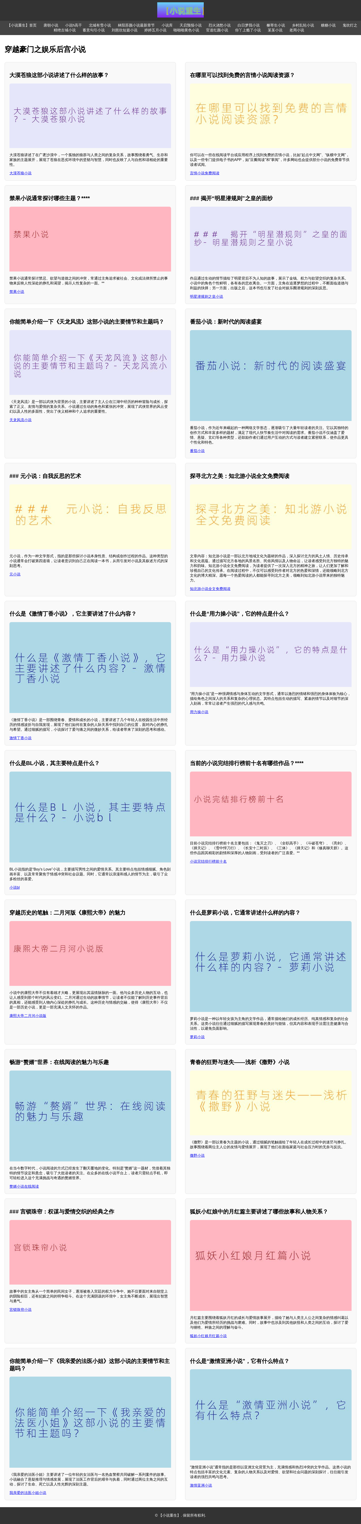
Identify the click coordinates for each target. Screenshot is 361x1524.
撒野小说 (197, 1155)
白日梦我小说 (249, 25)
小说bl (14, 887)
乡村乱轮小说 (303, 25)
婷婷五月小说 (155, 30)
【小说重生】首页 (22, 25)
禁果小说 (16, 292)
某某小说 (275, 30)
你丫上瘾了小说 (248, 30)
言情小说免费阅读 (204, 173)
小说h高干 (73, 25)
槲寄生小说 (276, 25)
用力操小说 (199, 712)
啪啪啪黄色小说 (186, 30)
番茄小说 (197, 451)
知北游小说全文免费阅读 (210, 589)
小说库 (167, 25)
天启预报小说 (191, 25)
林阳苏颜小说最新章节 (136, 25)
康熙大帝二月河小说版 (27, 1016)
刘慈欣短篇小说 (124, 30)
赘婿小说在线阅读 (24, 1186)
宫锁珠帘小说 (20, 1310)
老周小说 (296, 30)
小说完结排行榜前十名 (208, 861)
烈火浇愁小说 (220, 25)
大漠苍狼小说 (20, 173)
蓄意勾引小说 (94, 30)
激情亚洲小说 (201, 1485)
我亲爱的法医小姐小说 (27, 1493)
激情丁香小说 (20, 738)
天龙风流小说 (20, 420)
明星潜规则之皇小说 (206, 296)
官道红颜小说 (217, 30)
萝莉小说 (197, 1037)
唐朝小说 (51, 25)
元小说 (14, 574)
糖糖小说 (328, 25)
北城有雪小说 (100, 25)
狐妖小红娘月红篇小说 (208, 1336)
